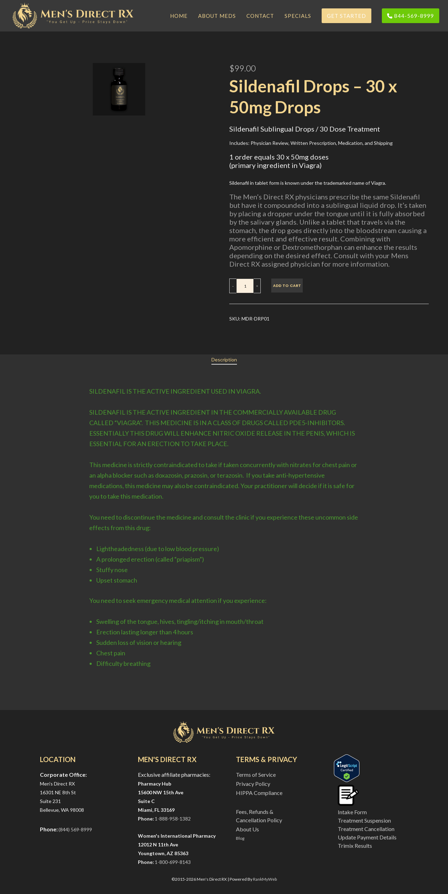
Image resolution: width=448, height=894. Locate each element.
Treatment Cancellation (366, 828)
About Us (247, 829)
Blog (240, 838)
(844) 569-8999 (75, 829)
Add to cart (287, 285)
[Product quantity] (245, 286)
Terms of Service (256, 774)
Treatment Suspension (364, 820)
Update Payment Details (367, 837)
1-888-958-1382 (173, 819)
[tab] (224, 359)
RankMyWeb (265, 879)
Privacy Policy (253, 783)
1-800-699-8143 (173, 862)
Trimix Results (355, 845)
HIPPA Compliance (259, 792)
